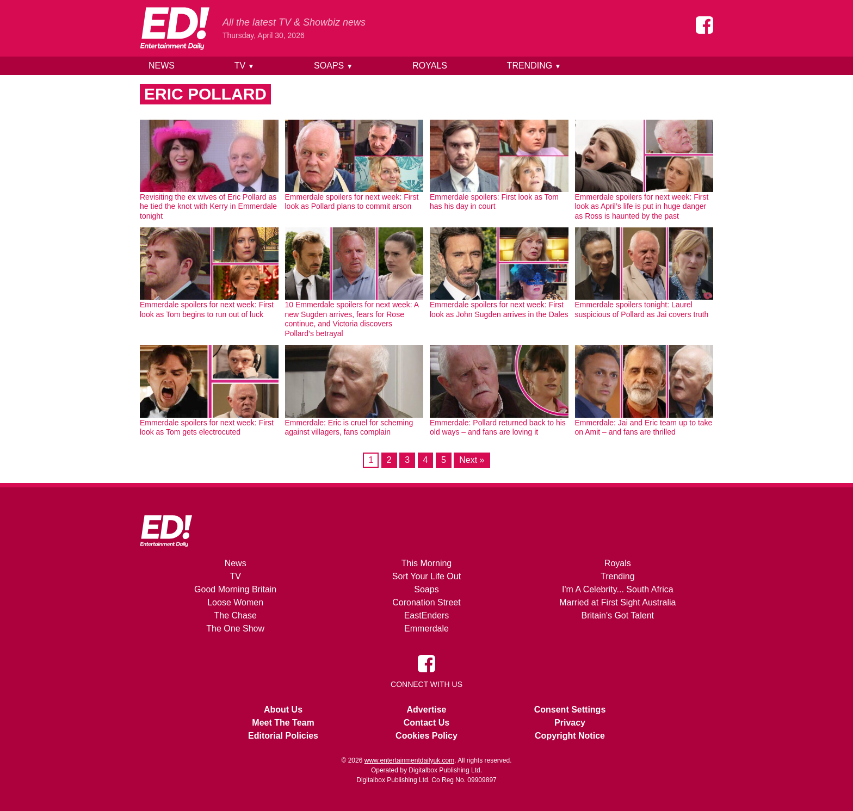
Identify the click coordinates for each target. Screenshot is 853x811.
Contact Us (426, 722)
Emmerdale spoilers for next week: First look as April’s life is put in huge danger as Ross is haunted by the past (642, 206)
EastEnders (426, 615)
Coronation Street (426, 602)
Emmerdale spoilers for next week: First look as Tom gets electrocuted (207, 427)
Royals (429, 65)
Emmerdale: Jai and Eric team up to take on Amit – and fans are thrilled (644, 427)
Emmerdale (426, 628)
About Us (283, 709)
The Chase (235, 615)
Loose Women (235, 602)
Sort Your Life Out (426, 576)
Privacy (569, 722)
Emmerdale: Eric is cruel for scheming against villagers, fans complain (349, 427)
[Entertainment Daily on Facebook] (704, 25)
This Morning (426, 563)
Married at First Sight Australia (617, 602)
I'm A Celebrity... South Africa (617, 589)
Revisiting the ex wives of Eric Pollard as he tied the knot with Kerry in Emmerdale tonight (208, 206)
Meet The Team (283, 722)
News (162, 65)
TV (244, 65)
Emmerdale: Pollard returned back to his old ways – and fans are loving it (498, 427)
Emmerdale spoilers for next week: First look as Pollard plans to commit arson (352, 202)
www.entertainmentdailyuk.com (409, 760)
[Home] (174, 28)
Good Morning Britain (235, 589)
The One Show (235, 628)
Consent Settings (570, 709)
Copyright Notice (570, 735)
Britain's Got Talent (618, 615)
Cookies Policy (426, 735)
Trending (534, 65)
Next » (471, 460)
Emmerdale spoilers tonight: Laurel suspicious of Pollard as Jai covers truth (642, 309)
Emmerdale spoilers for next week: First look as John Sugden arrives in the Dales (499, 309)
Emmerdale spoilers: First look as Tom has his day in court (494, 202)
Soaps (333, 65)
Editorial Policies (283, 735)
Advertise (427, 709)
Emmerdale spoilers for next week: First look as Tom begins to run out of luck (207, 309)
